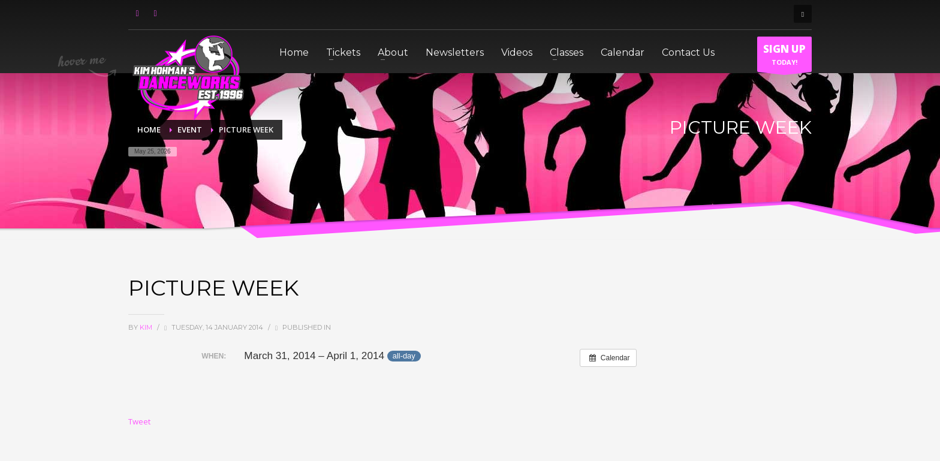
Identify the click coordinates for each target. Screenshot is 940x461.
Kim (147, 327)
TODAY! (784, 57)
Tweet (139, 421)
